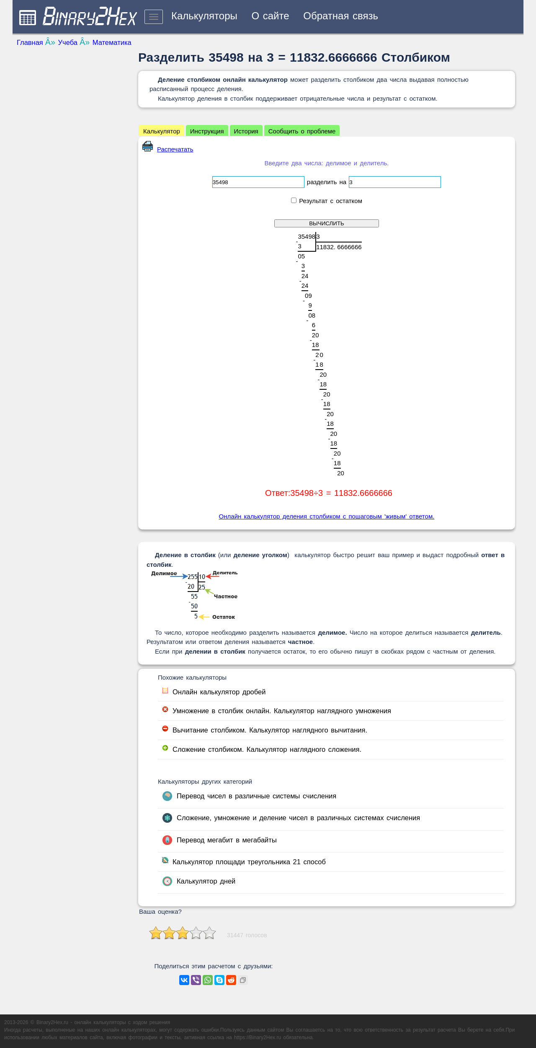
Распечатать (167, 149)
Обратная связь (340, 15)
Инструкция (207, 131)
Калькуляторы (204, 15)
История (246, 131)
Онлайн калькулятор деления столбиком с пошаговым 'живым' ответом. (327, 516)
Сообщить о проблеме (302, 131)
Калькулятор (161, 131)
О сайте (270, 15)
